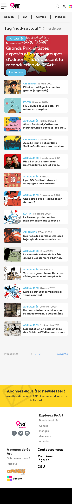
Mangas (44, 430)
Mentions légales (45, 458)
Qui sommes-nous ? (18, 458)
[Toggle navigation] (3, 6)
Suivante (62, 354)
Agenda (44, 441)
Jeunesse (45, 436)
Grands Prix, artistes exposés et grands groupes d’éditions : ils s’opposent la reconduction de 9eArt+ (34, 56)
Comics (43, 425)
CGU (41, 467)
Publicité (12, 463)
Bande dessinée (48, 420)
